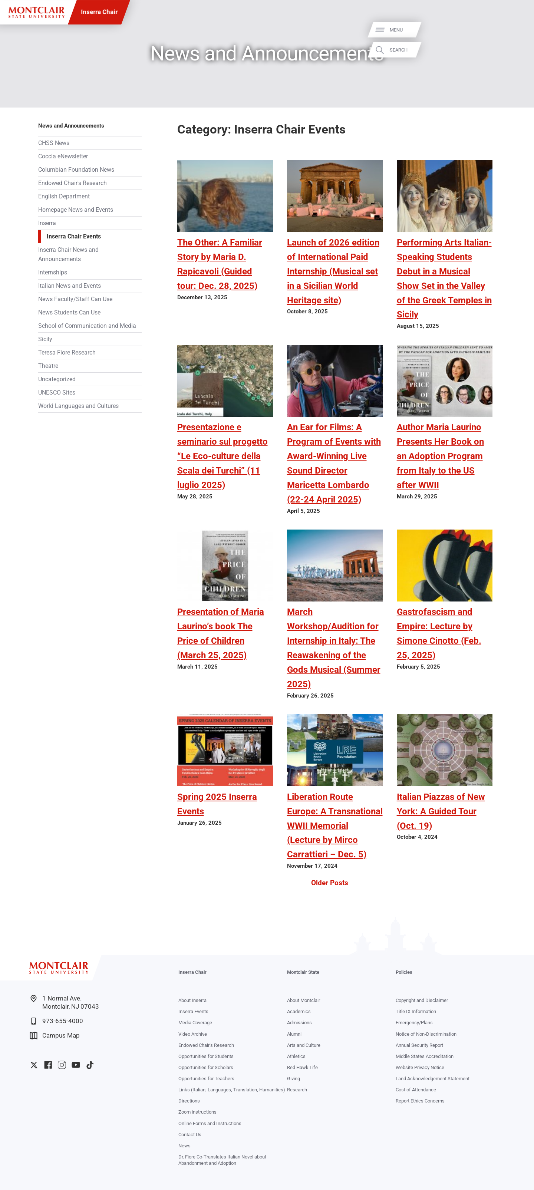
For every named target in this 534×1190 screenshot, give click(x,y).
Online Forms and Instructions (209, 1123)
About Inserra (192, 1000)
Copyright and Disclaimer (422, 1000)
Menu (514, 30)
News (184, 1145)
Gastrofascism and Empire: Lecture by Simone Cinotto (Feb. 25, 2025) (439, 633)
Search (517, 50)
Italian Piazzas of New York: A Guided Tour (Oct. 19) (441, 811)
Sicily (45, 339)
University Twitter (34, 1065)
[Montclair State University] (36, 12)
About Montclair (303, 1000)
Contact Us (189, 1134)
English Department (64, 196)
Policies (404, 972)
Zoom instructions (197, 1112)
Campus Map (55, 1035)
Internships (52, 272)
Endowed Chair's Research (72, 183)
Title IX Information (416, 1011)
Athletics (296, 1056)
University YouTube (76, 1065)
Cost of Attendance (416, 1089)
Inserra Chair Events (74, 236)
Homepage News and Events (75, 209)
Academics (299, 1011)
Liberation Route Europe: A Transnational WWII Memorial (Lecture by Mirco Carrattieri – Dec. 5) (335, 825)
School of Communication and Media (87, 325)
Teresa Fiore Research (67, 352)
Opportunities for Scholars (205, 1067)
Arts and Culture (303, 1045)
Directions (189, 1101)
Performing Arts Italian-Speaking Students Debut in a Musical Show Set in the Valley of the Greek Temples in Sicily (444, 278)
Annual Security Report (419, 1045)
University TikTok (90, 1065)
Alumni (294, 1034)
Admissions (299, 1022)
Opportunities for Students (206, 1056)
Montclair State (303, 972)
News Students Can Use (69, 312)
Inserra (47, 223)
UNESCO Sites (56, 392)
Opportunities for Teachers (206, 1078)
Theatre (48, 365)
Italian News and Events (69, 285)
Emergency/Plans (414, 1022)
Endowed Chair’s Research (206, 1045)
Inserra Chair (99, 12)
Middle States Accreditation (425, 1056)
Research (297, 1089)
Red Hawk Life (302, 1067)
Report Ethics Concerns (420, 1101)
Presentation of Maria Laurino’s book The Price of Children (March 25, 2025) (220, 633)
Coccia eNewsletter (63, 156)
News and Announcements (71, 125)
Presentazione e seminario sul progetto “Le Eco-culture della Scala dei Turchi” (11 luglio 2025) (222, 456)
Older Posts (329, 883)
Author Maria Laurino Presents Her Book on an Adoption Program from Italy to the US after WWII (440, 456)
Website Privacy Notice (420, 1067)
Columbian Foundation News (76, 169)
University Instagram (61, 1065)
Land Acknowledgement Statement (432, 1078)
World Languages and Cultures (78, 405)
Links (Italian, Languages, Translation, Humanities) (231, 1089)
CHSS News (53, 142)
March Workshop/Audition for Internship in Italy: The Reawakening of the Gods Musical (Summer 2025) (333, 647)
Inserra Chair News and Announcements (68, 254)
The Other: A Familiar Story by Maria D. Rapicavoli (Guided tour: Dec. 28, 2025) (219, 264)
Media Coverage (195, 1022)
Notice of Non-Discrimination (426, 1034)
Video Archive (192, 1034)
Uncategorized (57, 379)
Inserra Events (193, 1011)
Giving (293, 1078)
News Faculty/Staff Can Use (75, 299)
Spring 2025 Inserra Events (217, 804)
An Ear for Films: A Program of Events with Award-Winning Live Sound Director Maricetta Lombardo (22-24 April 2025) (334, 463)
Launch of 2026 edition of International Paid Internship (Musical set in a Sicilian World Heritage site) (333, 271)
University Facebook (48, 1065)
